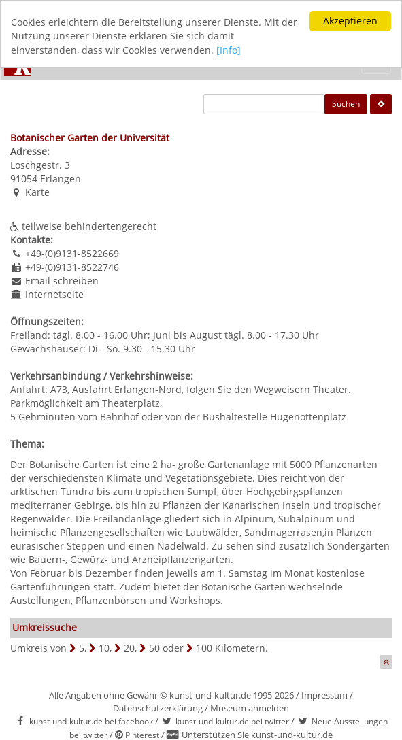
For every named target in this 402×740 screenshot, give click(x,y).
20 (129, 647)
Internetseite (54, 294)
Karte (37, 192)
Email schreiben (62, 280)
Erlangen (60, 178)
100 (204, 647)
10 (104, 647)
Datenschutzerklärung (158, 707)
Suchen (346, 104)
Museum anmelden (249, 707)
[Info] (228, 50)
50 (154, 647)
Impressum (324, 695)
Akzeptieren (350, 20)
